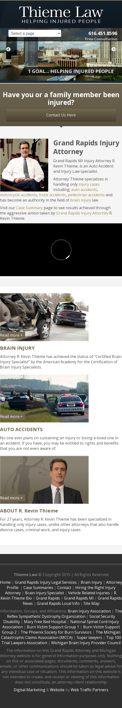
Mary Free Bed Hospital (45, 621)
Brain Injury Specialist (44, 592)
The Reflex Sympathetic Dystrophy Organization (64, 613)
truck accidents (52, 194)
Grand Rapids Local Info (58, 603)
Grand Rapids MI (79, 598)
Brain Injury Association (89, 611)
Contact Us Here (61, 115)
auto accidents (84, 189)
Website (57, 689)
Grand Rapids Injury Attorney (82, 213)
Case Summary (29, 207)
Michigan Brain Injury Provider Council (86, 642)
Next (113, 49)
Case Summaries (38, 587)
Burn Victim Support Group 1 (53, 627)
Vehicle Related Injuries (89, 592)
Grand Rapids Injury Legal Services (46, 582)
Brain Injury (91, 582)
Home (5, 582)
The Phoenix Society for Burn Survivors (56, 632)
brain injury (80, 200)
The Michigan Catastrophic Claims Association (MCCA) (60, 635)
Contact (64, 587)
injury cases (89, 184)
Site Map (91, 603)
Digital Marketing (29, 689)
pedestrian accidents (86, 194)
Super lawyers (89, 637)
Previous (8, 49)
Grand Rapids (48, 598)
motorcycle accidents (18, 194)
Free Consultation (101, 38)
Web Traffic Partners (89, 689)
